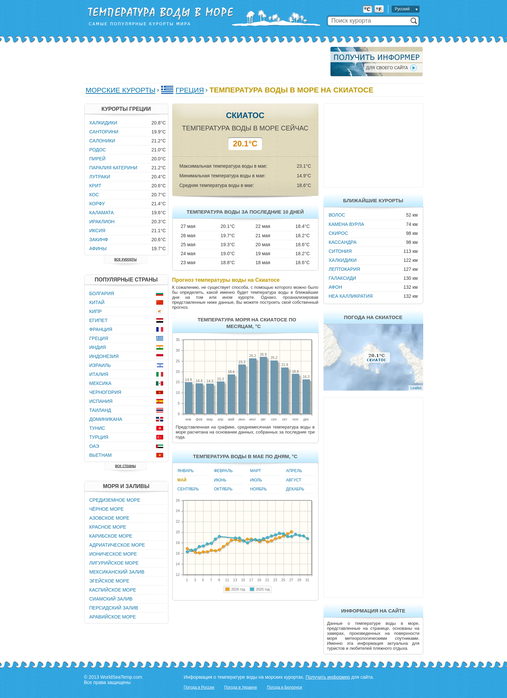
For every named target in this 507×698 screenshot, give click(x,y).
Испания (101, 401)
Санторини (104, 131)
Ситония (340, 251)
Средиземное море (114, 500)
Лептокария (344, 269)
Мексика (100, 383)
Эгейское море (109, 581)
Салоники (102, 140)
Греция (190, 90)
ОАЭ (94, 446)
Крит (95, 185)
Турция (98, 437)
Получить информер (328, 677)
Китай (97, 302)
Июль (256, 480)
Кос (94, 194)
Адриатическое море (117, 545)
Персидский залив (113, 608)
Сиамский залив (111, 599)
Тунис (97, 428)
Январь (186, 470)
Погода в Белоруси (284, 687)
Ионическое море (113, 554)
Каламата (101, 212)
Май (182, 480)
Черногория (105, 392)
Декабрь (295, 489)
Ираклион (102, 221)
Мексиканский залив (117, 572)
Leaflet (415, 388)
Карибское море (110, 536)
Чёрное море (106, 509)
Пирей (97, 158)
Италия (98, 374)
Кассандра (343, 242)
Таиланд (100, 410)
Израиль (100, 365)
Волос (337, 215)
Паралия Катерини (113, 167)
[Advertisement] (205, 62)
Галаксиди (342, 278)
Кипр (95, 311)
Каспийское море (112, 590)
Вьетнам (100, 455)
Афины (98, 248)
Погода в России (199, 687)
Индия (97, 347)
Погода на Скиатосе (373, 317)
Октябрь (223, 489)
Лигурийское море (114, 563)
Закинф (98, 239)
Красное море (107, 527)
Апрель (294, 470)
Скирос (338, 233)
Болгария (101, 293)
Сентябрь (188, 489)
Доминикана (105, 419)
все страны (125, 465)
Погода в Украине (240, 687)
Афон (335, 287)
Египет (98, 320)
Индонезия (104, 356)
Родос (97, 149)
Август (293, 480)
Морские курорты (121, 90)
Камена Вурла (346, 224)
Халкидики (343, 260)
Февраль (223, 470)
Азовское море (109, 518)
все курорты (125, 259)
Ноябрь (258, 489)
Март (255, 470)
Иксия (97, 230)
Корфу (97, 203)
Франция (100, 329)
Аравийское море (112, 616)
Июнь (220, 480)
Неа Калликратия (351, 296)
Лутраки (99, 176)
